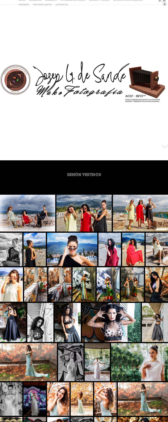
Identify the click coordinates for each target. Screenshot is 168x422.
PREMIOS (24, 4)
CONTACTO (62, 4)
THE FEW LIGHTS (42, 4)
